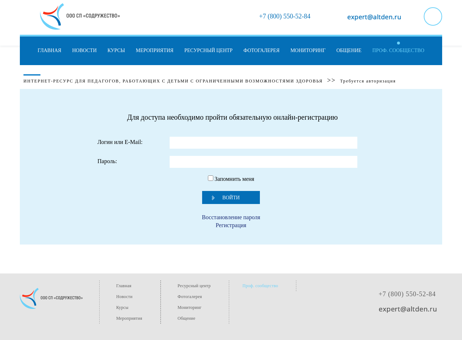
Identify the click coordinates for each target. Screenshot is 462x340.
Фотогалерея (261, 50)
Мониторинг (308, 50)
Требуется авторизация (368, 81)
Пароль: (107, 161)
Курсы (116, 50)
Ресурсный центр (208, 50)
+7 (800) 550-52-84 (407, 294)
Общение (349, 50)
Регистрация (231, 225)
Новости (84, 50)
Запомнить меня (231, 179)
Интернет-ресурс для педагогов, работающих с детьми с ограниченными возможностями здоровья (173, 81)
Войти (231, 197)
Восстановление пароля (231, 217)
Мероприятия (154, 50)
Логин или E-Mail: (120, 142)
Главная (49, 50)
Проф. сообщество (398, 50)
